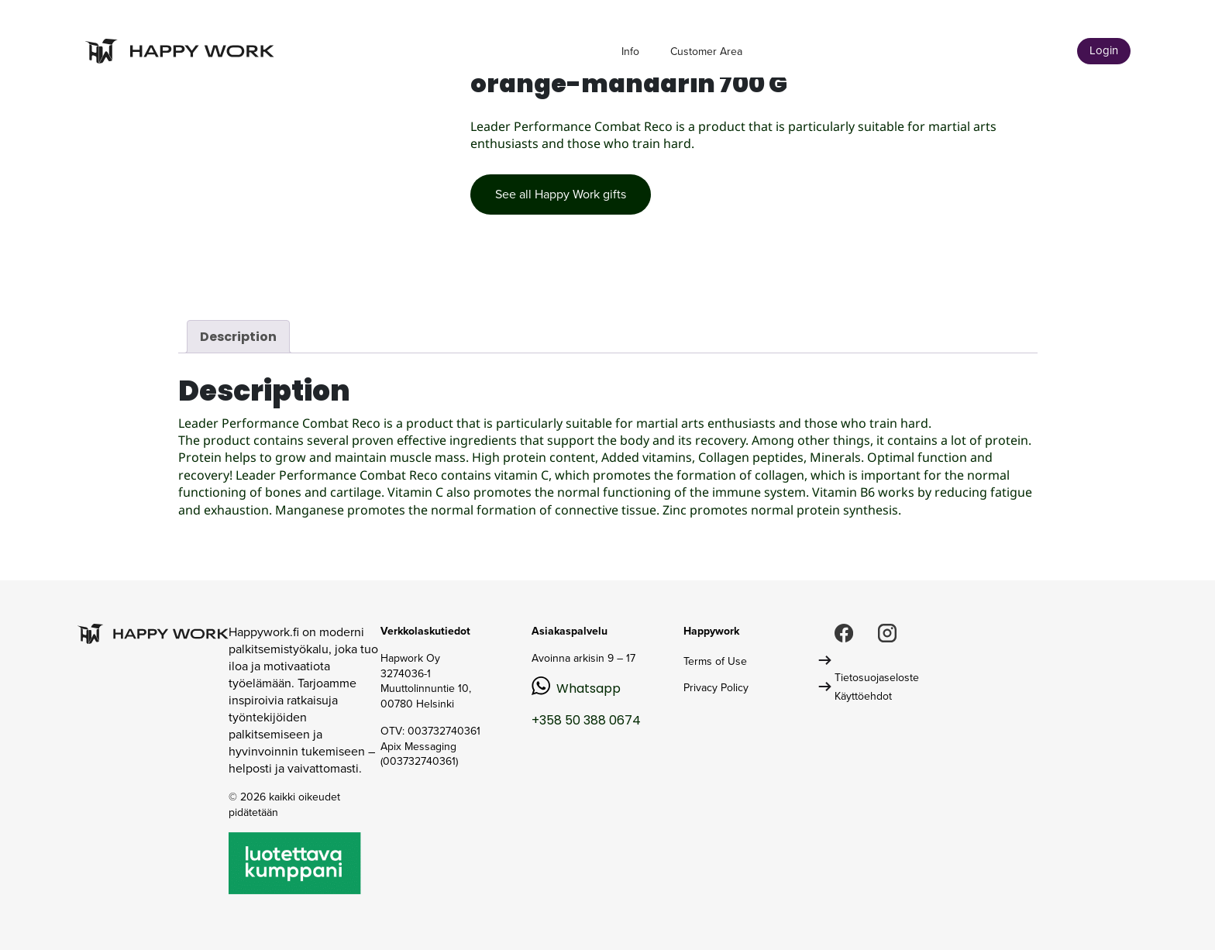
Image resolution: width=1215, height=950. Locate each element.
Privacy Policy (716, 688)
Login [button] (1103, 50)
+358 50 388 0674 (586, 720)
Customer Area (706, 51)
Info (630, 51)
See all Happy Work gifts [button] (560, 194)
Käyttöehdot (863, 696)
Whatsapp (588, 688)
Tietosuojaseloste (877, 677)
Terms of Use (715, 661)
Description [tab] (238, 337)
